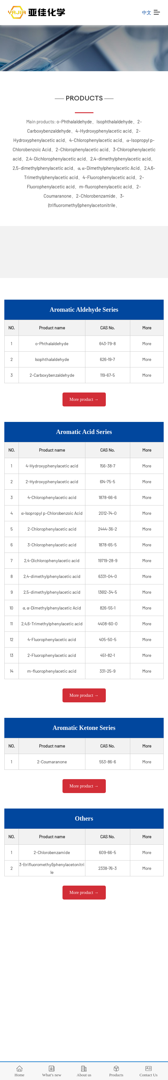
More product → (83, 399)
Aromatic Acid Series (84, 431)
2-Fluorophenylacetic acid (52, 655)
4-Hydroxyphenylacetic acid (103, 129)
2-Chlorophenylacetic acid (82, 147)
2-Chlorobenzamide (95, 194)
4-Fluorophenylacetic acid (109, 175)
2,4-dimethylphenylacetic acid (120, 157)
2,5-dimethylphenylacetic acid (43, 166)
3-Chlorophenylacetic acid (52, 544)
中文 (147, 12)
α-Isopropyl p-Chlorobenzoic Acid (52, 513)
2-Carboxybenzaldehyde (52, 375)
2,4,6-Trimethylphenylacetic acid (52, 623)
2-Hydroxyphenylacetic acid (52, 481)
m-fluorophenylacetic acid (105, 185)
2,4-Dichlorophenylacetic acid (56, 157)
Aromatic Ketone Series (84, 727)
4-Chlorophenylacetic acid (95, 138)
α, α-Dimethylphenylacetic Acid (109, 166)
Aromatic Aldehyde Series (84, 309)
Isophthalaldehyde (115, 120)
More (146, 343)
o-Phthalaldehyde (74, 120)
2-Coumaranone (52, 761)
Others (84, 818)
